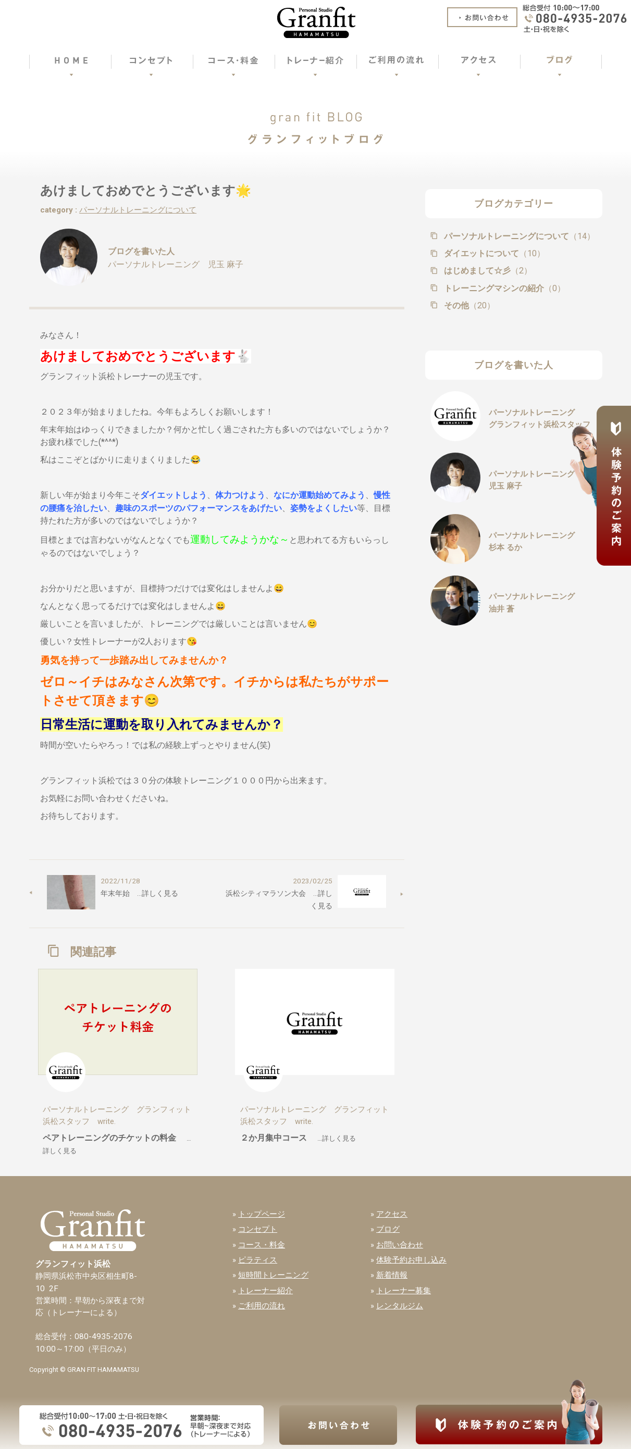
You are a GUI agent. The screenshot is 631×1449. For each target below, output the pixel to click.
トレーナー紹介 (265, 1290)
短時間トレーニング (273, 1275)
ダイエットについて (493, 253)
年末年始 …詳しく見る (139, 893)
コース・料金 (261, 1245)
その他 (468, 305)
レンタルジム (399, 1305)
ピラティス (257, 1260)
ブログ (388, 1229)
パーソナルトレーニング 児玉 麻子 (175, 264)
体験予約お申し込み (411, 1260)
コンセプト (257, 1229)
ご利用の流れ (261, 1305)
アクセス (391, 1214)
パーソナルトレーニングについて (137, 210)
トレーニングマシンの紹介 (503, 288)
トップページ (261, 1214)
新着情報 (391, 1275)
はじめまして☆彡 (487, 271)
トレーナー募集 (403, 1290)
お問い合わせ (399, 1245)
